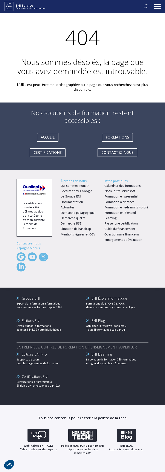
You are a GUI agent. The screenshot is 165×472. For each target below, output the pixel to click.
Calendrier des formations (122, 186)
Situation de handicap (76, 229)
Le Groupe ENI (71, 196)
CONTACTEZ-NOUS (117, 152)
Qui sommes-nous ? (75, 186)
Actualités (68, 207)
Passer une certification (121, 223)
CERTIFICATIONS (48, 152)
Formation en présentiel (121, 196)
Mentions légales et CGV (78, 234)
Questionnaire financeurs (122, 234)
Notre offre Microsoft (119, 191)
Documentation (72, 202)
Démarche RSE (71, 223)
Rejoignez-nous (28, 248)
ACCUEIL (48, 137)
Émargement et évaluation (123, 240)
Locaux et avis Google (76, 191)
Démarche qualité (73, 218)
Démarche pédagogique (78, 213)
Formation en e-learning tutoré (126, 207)
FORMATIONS (117, 137)
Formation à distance (119, 202)
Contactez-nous (29, 243)
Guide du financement (119, 229)
